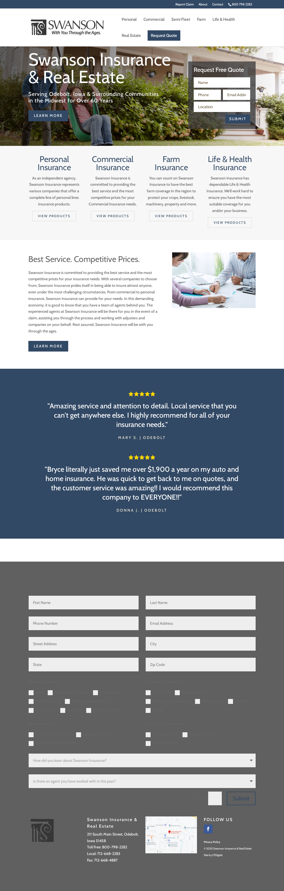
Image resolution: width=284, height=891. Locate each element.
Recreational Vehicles (68, 692)
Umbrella (71, 710)
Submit (237, 118)
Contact (217, 4)
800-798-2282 (114, 847)
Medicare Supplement (86, 701)
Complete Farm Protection (53, 743)
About (203, 4)
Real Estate (131, 36)
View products (54, 216)
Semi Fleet (180, 19)
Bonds (154, 710)
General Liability (191, 692)
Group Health (209, 701)
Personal (129, 19)
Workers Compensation (168, 701)
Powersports (42, 710)
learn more (48, 115)
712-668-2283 (108, 853)
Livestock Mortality (94, 734)
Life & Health (224, 19)
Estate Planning (45, 701)
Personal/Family (162, 734)
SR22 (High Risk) (102, 710)
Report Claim (184, 4)
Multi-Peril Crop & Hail (50, 734)
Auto (36, 692)
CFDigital (217, 855)
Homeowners (107, 692)
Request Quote (164, 35)
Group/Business (199, 734)
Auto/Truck (158, 692)
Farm (201, 19)
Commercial (154, 19)
